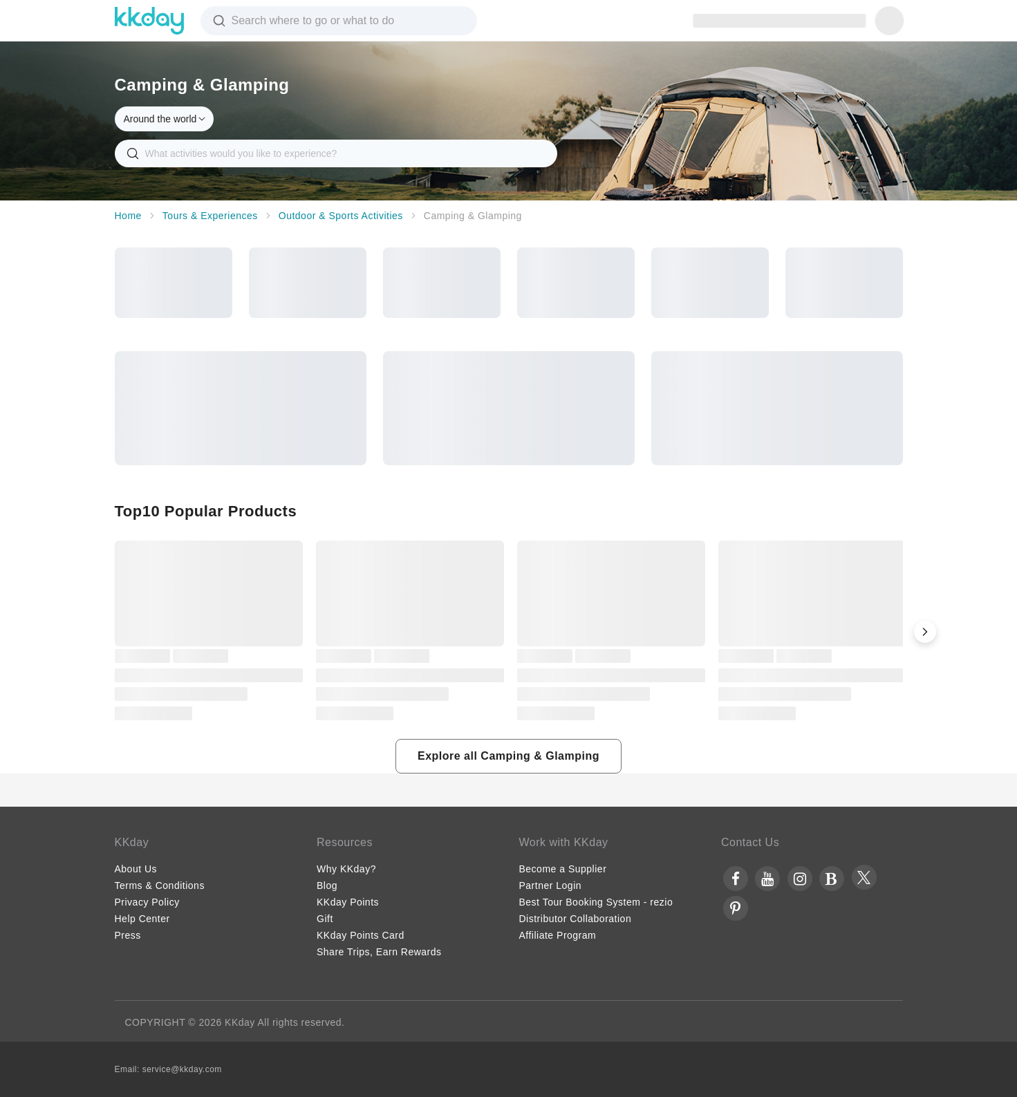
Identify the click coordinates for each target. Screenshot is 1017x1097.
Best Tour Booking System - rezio (596, 902)
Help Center (142, 918)
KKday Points (348, 902)
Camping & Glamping (473, 215)
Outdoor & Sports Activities (341, 215)
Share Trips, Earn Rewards (379, 951)
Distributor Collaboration (575, 918)
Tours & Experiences (210, 215)
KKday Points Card (360, 935)
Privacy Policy (147, 902)
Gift (325, 918)
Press (128, 935)
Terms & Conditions (160, 885)
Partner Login (550, 885)
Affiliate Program (558, 935)
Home (128, 215)
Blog (327, 885)
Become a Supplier (563, 868)
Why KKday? (346, 868)
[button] (925, 632)
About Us (136, 868)
